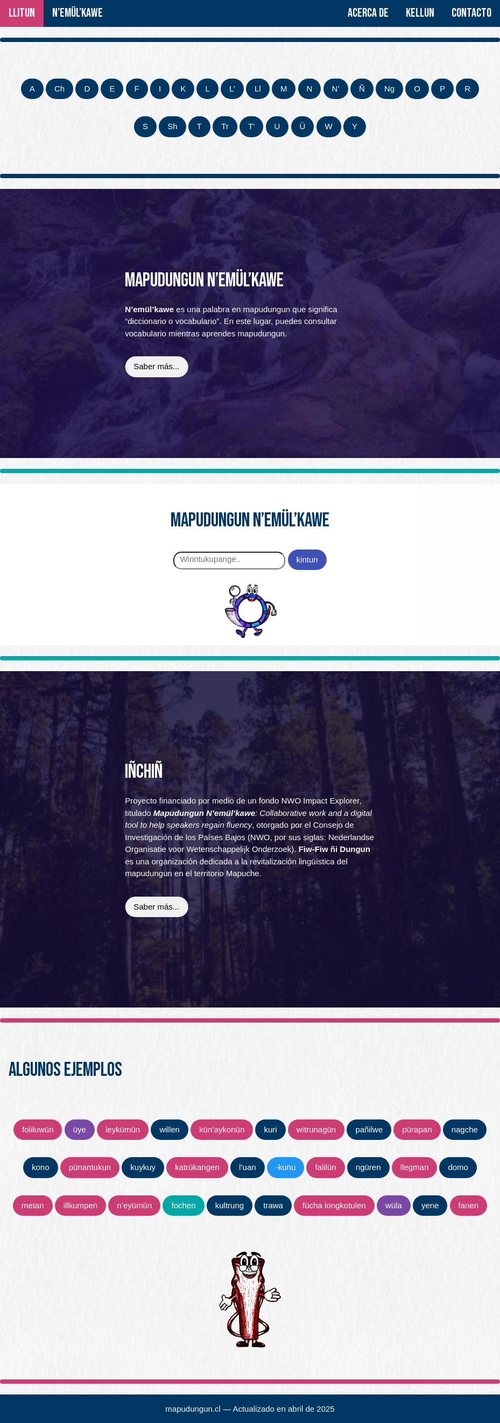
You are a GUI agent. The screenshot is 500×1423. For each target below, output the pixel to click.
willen (169, 1129)
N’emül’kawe (77, 13)
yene (430, 1205)
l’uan (247, 1167)
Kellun (420, 13)
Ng (389, 88)
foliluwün (37, 1129)
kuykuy (143, 1167)
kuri (270, 1129)
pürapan (417, 1129)
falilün (325, 1167)
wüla (393, 1205)
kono (41, 1167)
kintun (307, 559)
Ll (258, 88)
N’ (336, 88)
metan (33, 1205)
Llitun (22, 13)
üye (79, 1129)
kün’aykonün (221, 1129)
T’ (251, 126)
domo (458, 1167)
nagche (465, 1129)
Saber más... (156, 366)
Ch (59, 88)
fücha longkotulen (334, 1205)
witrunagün (316, 1129)
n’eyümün (134, 1205)
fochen (183, 1205)
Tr (225, 126)
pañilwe (369, 1129)
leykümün (122, 1129)
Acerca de (368, 13)
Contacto (471, 13)
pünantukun (90, 1167)
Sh (172, 126)
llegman (414, 1167)
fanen (469, 1205)
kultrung (229, 1205)
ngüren (368, 1167)
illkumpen (80, 1205)
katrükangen (197, 1167)
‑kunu (286, 1167)
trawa (273, 1205)
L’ (232, 88)
